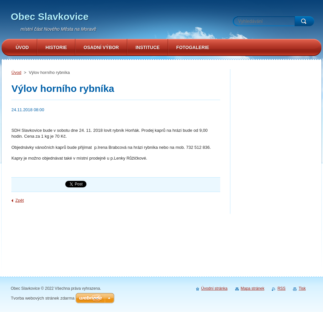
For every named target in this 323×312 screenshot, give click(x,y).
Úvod (16, 72)
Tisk (302, 288)
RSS (281, 288)
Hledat (304, 21)
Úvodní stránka (214, 288)
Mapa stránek (253, 288)
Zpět (19, 200)
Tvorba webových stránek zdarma (42, 298)
